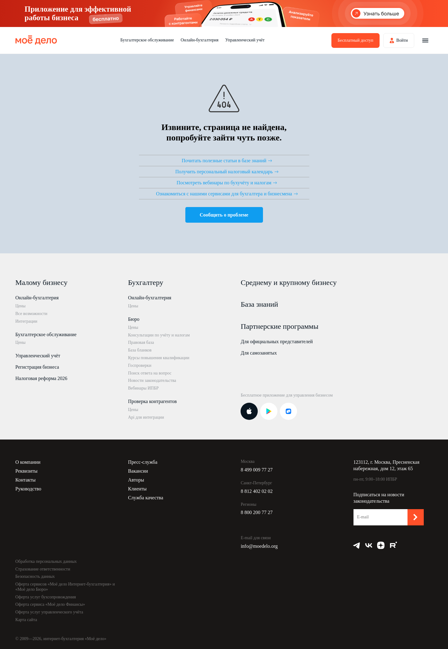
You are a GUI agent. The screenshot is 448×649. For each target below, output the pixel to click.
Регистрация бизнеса (37, 367)
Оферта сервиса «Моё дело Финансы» (50, 604)
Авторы (136, 479)
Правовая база (141, 342)
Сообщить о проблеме (224, 214)
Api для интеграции (146, 417)
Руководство (28, 488)
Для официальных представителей (277, 341)
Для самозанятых (259, 352)
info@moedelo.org (259, 546)
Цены (20, 306)
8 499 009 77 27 (256, 469)
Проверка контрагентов (152, 401)
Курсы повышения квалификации (158, 357)
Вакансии (138, 471)
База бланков (140, 350)
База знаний (259, 304)
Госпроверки (139, 365)
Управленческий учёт (245, 40)
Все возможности (31, 313)
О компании (28, 462)
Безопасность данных (35, 576)
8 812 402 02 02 (256, 491)
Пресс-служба (142, 462)
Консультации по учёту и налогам (159, 335)
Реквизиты (26, 471)
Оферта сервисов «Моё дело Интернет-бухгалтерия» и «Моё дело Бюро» (65, 587)
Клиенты (137, 488)
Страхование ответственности (42, 569)
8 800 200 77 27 (256, 512)
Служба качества (145, 497)
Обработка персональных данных (46, 561)
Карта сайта (26, 619)
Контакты (25, 479)
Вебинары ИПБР (143, 388)
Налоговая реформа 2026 (41, 378)
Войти (402, 40)
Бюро (133, 319)
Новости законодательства (152, 380)
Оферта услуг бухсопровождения (45, 597)
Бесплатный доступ (355, 40)
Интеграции (26, 321)
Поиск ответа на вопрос (150, 373)
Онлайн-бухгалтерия (199, 40)
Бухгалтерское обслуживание (147, 40)
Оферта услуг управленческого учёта (49, 612)
